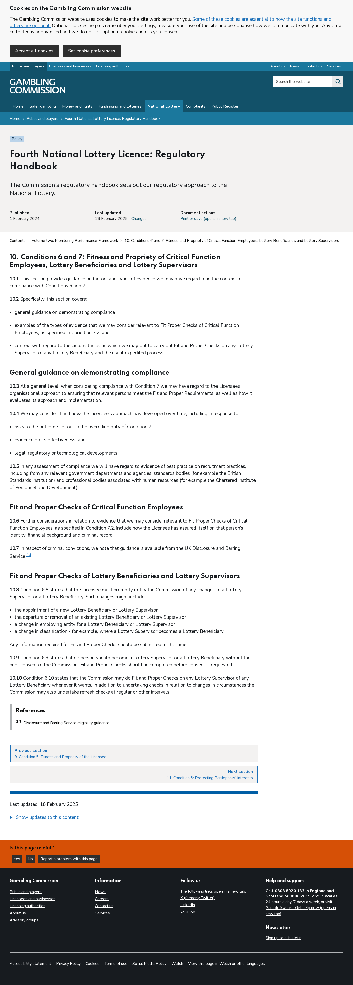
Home (18, 107)
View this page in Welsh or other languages (226, 964)
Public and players (28, 66)
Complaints (195, 107)
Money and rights (77, 107)
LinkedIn (187, 905)
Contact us (104, 906)
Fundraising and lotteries (120, 107)
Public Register (224, 107)
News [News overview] (295, 66)
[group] (134, 818)
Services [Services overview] (334, 66)
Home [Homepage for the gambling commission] (15, 119)
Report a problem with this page (71, 859)
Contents (18, 241)
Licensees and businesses (70, 66)
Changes (139, 219)
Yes (18, 859)
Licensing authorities (112, 66)
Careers (102, 899)
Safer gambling (43, 107)
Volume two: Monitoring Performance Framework (75, 241)
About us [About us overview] (277, 66)
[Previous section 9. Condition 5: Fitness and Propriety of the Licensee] (134, 754)
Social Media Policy (149, 964)
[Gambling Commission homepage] (37, 92)
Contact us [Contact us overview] (313, 66)
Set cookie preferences (91, 51)
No (32, 859)
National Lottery (164, 107)
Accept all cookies (34, 51)
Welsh (177, 964)
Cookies (93, 964)
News (100, 892)
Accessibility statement (30, 964)
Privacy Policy (68, 964)
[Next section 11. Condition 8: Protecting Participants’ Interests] (134, 775)
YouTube (187, 912)
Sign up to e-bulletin (283, 938)
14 (28, 555)
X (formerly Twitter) (197, 898)
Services (102, 913)
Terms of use (116, 964)
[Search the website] (337, 82)
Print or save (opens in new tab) (208, 219)
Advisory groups (24, 920)
